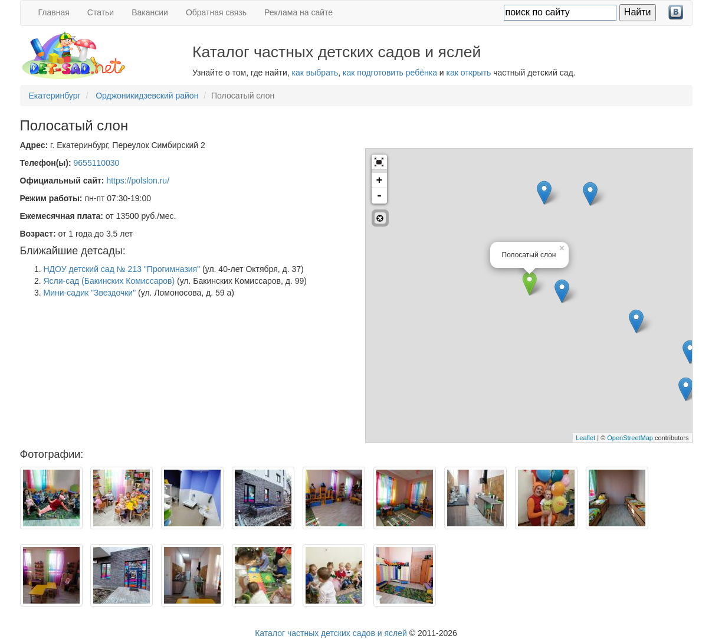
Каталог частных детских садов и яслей (331, 633)
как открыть (469, 72)
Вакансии (150, 12)
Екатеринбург (55, 95)
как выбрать (315, 72)
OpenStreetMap (630, 437)
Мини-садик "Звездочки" (90, 292)
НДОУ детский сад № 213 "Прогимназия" (122, 269)
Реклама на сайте (298, 12)
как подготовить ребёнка (390, 72)
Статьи (100, 12)
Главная (54, 12)
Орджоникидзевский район (147, 95)
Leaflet (585, 437)
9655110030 (97, 163)
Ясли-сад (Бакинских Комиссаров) (109, 281)
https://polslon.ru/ (137, 180)
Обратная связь (216, 12)
